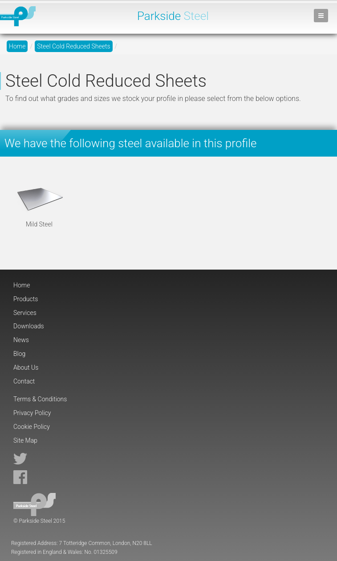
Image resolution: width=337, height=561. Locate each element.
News (21, 339)
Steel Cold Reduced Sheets (73, 46)
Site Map (25, 440)
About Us (25, 367)
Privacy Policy (32, 412)
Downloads (28, 326)
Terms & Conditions (40, 399)
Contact (24, 381)
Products (25, 299)
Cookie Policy (31, 426)
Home (17, 46)
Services (25, 312)
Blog (19, 353)
